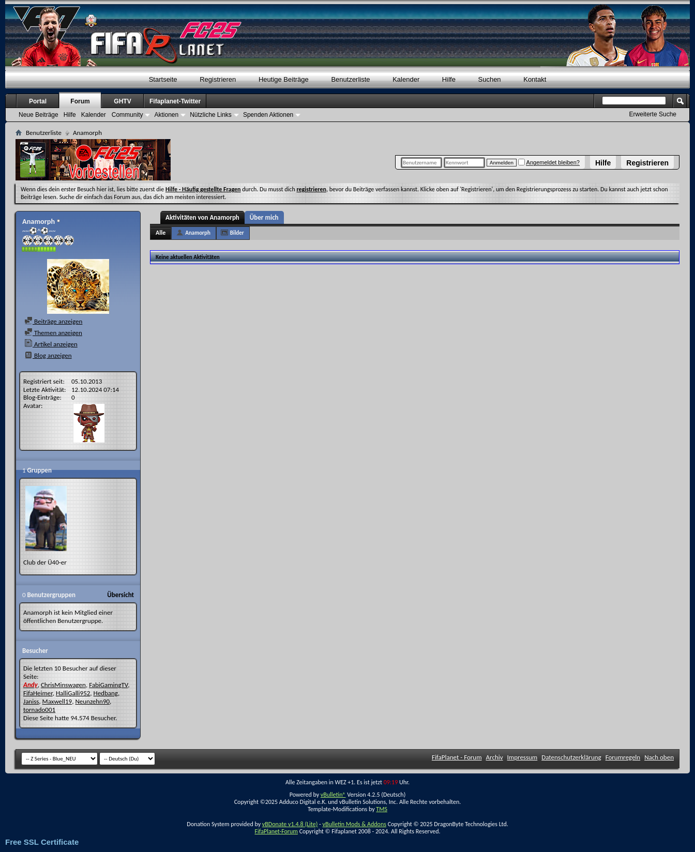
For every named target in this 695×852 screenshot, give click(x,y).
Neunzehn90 (92, 701)
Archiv (494, 757)
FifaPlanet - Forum (457, 757)
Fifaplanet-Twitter (175, 101)
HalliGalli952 (73, 693)
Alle (160, 232)
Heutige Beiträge (284, 79)
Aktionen (166, 114)
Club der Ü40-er (45, 562)
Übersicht (120, 595)
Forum (79, 101)
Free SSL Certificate (42, 842)
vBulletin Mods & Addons (354, 824)
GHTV (122, 101)
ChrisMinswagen (63, 685)
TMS (381, 809)
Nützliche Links (211, 114)
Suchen (489, 79)
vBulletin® (333, 794)
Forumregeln (623, 757)
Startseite (163, 79)
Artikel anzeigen (51, 344)
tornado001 (39, 709)
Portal (38, 101)
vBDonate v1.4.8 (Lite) (290, 824)
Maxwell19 (57, 701)
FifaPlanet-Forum (275, 831)
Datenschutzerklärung (571, 757)
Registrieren (647, 163)
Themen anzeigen (53, 333)
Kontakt (534, 79)
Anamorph (197, 233)
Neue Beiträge (38, 114)
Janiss (31, 701)
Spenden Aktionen (268, 114)
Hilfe (603, 163)
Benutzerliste (350, 79)
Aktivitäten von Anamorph (202, 217)
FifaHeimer (38, 693)
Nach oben (659, 757)
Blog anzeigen (48, 355)
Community (127, 114)
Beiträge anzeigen (53, 321)
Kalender (405, 79)
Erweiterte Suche (652, 114)
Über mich (264, 217)
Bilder (237, 233)
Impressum (522, 757)
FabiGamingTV (108, 685)
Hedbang (106, 693)
